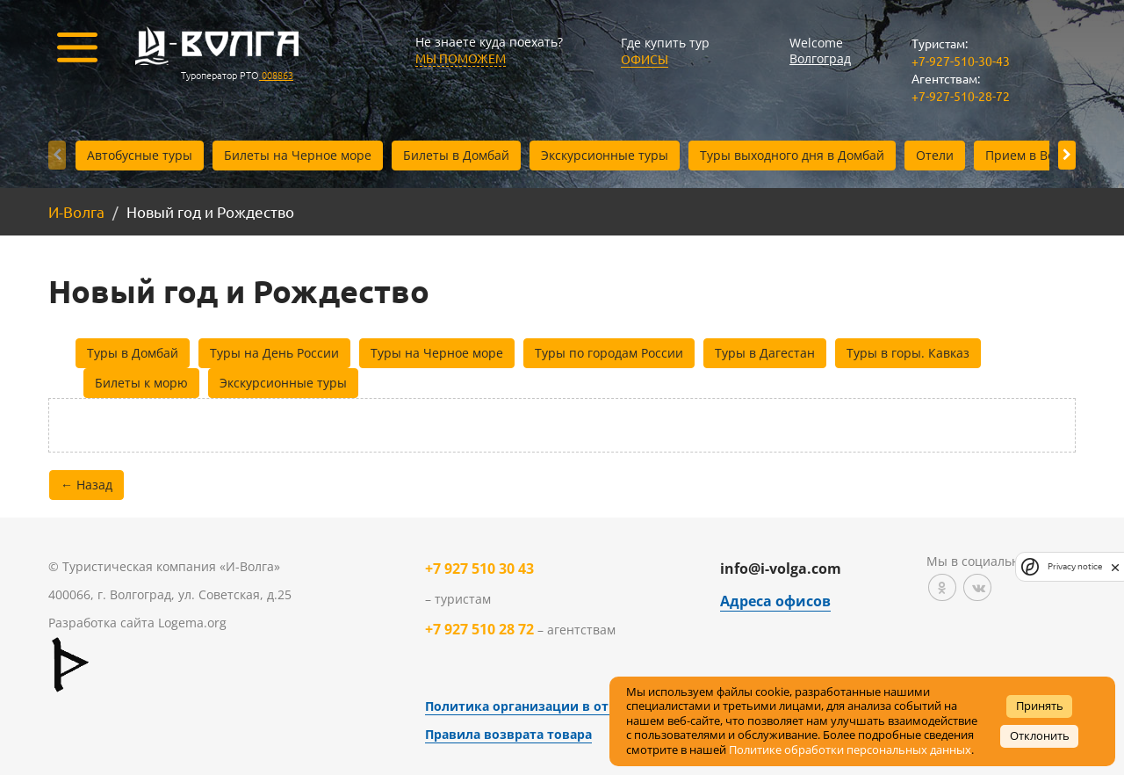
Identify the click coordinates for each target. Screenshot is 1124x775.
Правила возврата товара (508, 734)
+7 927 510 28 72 (479, 629)
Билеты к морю (141, 382)
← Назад (86, 484)
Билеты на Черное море (297, 155)
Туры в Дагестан (765, 352)
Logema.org (192, 622)
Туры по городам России (609, 352)
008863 (276, 75)
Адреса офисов (775, 601)
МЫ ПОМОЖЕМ (460, 58)
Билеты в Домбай (456, 155)
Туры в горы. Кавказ (908, 352)
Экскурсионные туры (604, 155)
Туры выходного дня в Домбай (792, 155)
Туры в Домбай (132, 352)
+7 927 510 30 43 (479, 568)
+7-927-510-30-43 (960, 61)
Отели (935, 155)
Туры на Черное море (437, 352)
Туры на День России (274, 352)
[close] (1115, 567)
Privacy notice (1075, 566)
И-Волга (76, 211)
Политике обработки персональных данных (850, 749)
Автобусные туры (139, 155)
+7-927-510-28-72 (960, 96)
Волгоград (820, 58)
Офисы (644, 59)
